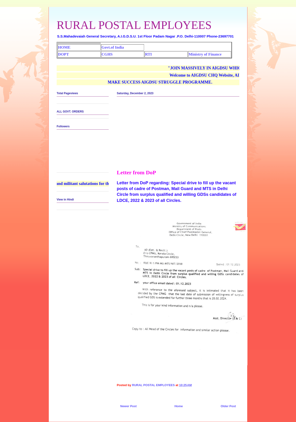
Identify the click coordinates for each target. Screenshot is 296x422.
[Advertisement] (178, 134)
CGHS (107, 54)
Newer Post (128, 406)
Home (178, 406)
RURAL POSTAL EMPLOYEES (134, 25)
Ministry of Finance (205, 54)
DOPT (63, 54)
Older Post (228, 406)
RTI (148, 54)
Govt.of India (113, 47)
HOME (64, 47)
